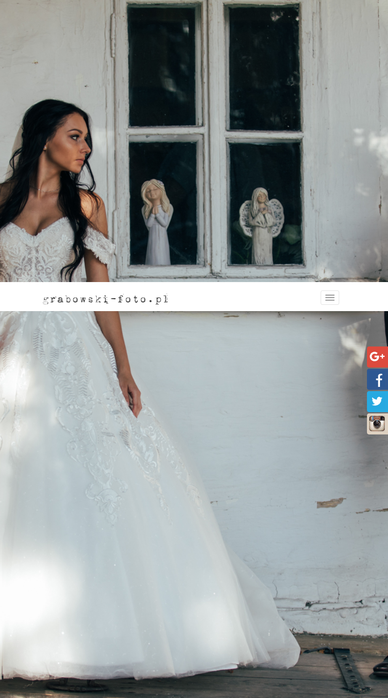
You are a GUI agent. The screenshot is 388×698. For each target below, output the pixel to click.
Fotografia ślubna (230, 630)
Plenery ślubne (232, 672)
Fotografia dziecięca (234, 689)
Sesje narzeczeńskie (239, 638)
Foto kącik (226, 680)
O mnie (58, 638)
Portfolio (60, 663)
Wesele (222, 663)
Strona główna (62, 445)
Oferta (57, 646)
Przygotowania (233, 646)
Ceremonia (227, 655)
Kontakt (59, 655)
